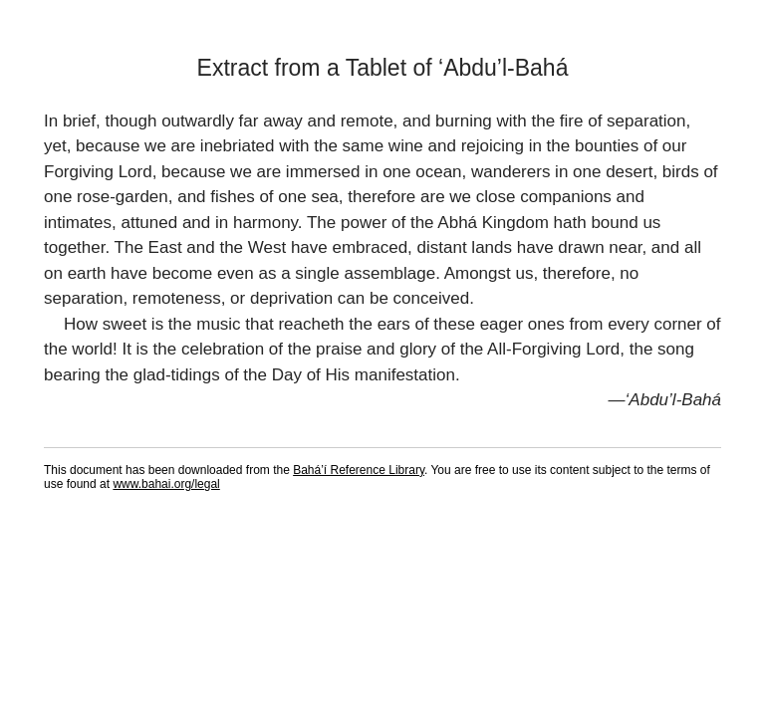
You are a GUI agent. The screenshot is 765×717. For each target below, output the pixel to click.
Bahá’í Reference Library (358, 470)
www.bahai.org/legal (166, 484)
